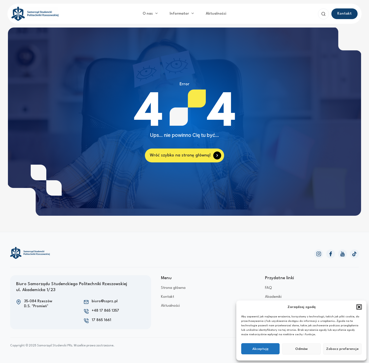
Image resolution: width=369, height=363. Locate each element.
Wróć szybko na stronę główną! (180, 155)
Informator (182, 13)
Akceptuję (260, 349)
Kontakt (167, 297)
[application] (155, 13)
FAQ (268, 288)
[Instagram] (318, 253)
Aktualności (216, 14)
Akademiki (273, 297)
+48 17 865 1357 (105, 311)
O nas (150, 13)
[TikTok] (354, 253)
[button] (359, 306)
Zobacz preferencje (342, 349)
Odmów (301, 349)
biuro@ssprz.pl (105, 301)
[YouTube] (342, 253)
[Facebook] (330, 253)
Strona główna (173, 288)
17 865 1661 (101, 320)
